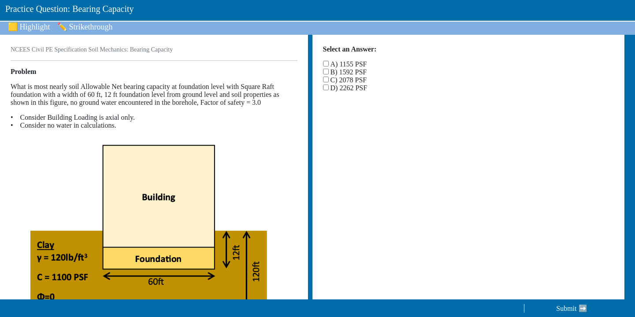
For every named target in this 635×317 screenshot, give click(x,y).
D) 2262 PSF (349, 88)
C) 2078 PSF (348, 80)
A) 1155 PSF (348, 64)
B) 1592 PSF (348, 72)
